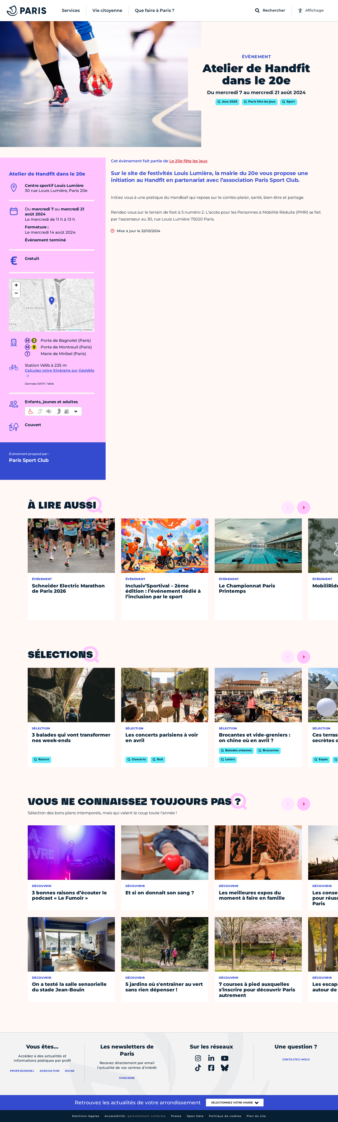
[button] (51, 301)
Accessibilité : (135, 1116)
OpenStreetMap (75, 330)
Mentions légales (85, 1116)
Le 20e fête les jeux (188, 160)
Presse (176, 1116)
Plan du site (256, 1116)
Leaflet (51, 330)
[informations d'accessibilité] (53, 411)
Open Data (195, 1116)
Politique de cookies (225, 1116)
